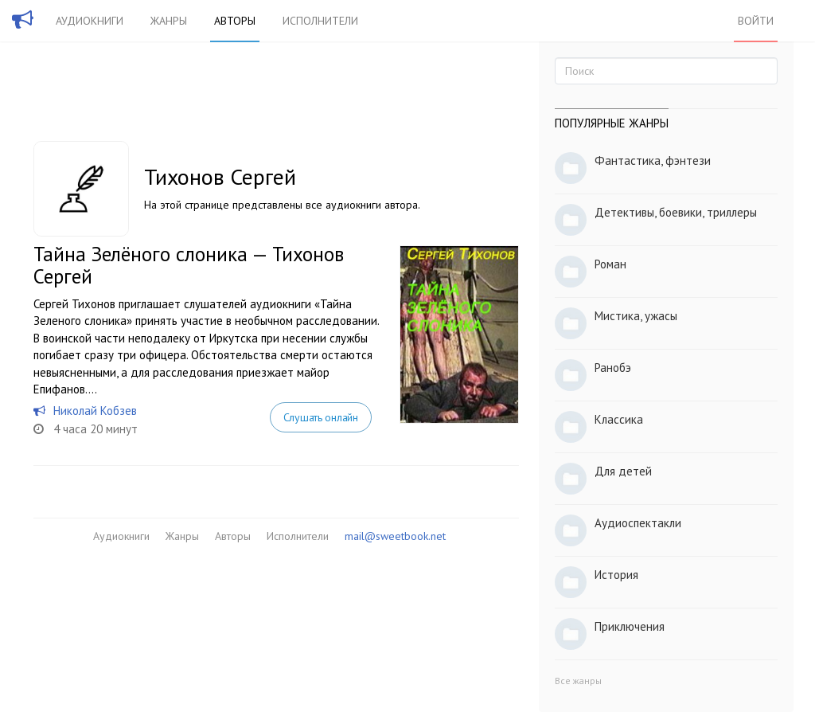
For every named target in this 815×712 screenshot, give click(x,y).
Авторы (234, 21)
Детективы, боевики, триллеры (676, 212)
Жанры (168, 21)
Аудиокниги (89, 21)
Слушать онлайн (320, 417)
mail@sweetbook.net (395, 536)
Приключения (630, 626)
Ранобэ (613, 367)
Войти (756, 21)
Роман (610, 264)
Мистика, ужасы (636, 315)
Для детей (623, 471)
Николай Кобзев (95, 410)
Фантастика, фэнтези (653, 160)
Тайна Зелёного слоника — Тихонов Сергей (188, 265)
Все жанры (578, 681)
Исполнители (320, 21)
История (616, 574)
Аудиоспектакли (638, 522)
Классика (619, 419)
